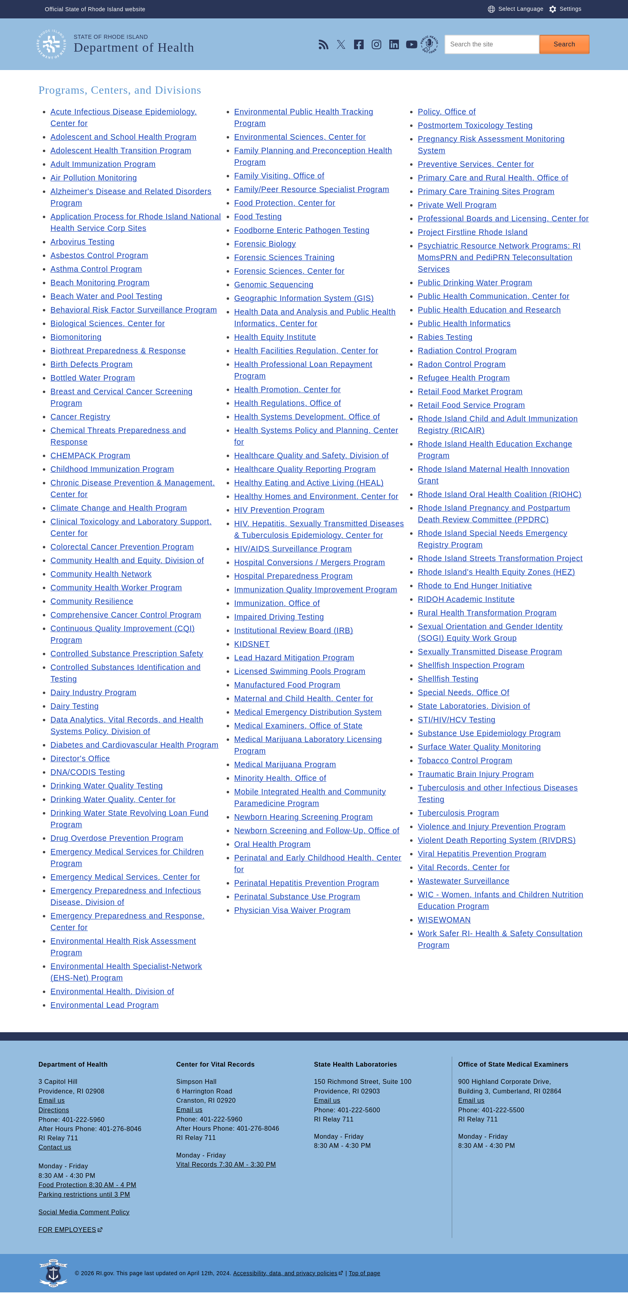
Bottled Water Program (93, 377)
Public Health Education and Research (491, 321)
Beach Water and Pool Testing (108, 296)
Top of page (364, 1282)
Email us (51, 1112)
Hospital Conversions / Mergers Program (312, 574)
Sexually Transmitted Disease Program (492, 663)
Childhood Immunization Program (114, 469)
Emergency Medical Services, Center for (127, 888)
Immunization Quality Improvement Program (318, 601)
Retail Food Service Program (473, 416)
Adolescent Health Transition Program (122, 150)
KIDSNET (252, 655)
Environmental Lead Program (106, 1016)
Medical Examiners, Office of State (300, 737)
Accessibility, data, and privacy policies (285, 1282)
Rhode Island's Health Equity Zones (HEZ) (499, 583)
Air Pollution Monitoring (94, 177)
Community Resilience (93, 601)
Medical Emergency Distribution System (310, 723)
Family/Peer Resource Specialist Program (314, 189)
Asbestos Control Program (100, 255)
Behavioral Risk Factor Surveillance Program (136, 309)
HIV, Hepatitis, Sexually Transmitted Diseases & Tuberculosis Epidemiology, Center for (309, 535)
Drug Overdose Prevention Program (118, 849)
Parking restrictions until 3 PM (84, 1205)
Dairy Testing (75, 706)
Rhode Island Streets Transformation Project (503, 570)
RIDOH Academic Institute (467, 610)
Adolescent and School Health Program (125, 136)
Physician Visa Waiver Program (294, 921)
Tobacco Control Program (466, 772)
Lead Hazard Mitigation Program (296, 669)
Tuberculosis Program (459, 824)
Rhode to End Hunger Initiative (476, 597)
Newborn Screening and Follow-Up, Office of (319, 842)
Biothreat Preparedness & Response (120, 350)
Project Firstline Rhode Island (474, 243)
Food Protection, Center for (286, 203)
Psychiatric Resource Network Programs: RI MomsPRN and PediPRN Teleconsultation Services (502, 269)
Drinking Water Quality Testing (108, 797)
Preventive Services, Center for (477, 164)
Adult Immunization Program (104, 164)
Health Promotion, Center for (289, 389)
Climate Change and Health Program (120, 508)
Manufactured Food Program (289, 696)
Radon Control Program (463, 375)
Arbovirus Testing (83, 241)
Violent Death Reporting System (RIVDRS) (499, 851)
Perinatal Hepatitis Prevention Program (308, 894)
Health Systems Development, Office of (309, 416)
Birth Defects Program (92, 364)
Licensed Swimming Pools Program (301, 682)
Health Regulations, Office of (289, 403)
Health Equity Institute (276, 337)
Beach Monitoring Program (101, 282)
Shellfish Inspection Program (472, 676)
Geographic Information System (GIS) (306, 298)
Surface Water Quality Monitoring (481, 758)
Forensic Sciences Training (286, 257)
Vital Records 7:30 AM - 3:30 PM (226, 1175)
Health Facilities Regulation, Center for (308, 350)
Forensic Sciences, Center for (291, 271)
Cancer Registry (81, 416)
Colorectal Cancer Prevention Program (124, 546)
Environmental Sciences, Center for (302, 136)
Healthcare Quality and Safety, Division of (313, 455)
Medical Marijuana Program (286, 776)
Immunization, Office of (278, 614)
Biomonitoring (76, 337)
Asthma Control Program (97, 269)
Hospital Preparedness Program (295, 587)
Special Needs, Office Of (465, 704)
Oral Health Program (273, 855)
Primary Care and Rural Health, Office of (495, 177)
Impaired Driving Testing (280, 628)
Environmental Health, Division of (114, 1003)
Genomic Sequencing (275, 284)
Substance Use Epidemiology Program (491, 744)
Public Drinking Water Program (476, 294)
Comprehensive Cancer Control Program (128, 614)
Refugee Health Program (465, 389)
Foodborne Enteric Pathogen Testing (304, 230)
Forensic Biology (266, 243)
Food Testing (259, 216)
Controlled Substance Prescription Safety (129, 653)
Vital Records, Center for (465, 879)
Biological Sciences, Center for (109, 323)
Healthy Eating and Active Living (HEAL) (311, 482)
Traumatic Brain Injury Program (477, 785)
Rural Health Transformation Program (489, 624)
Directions (53, 1121)
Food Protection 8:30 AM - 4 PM (87, 1195)
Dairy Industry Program (94, 692)
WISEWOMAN (445, 931)
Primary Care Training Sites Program (488, 191)
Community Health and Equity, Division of (129, 560)
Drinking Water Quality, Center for (114, 810)
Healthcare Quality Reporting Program (307, 469)
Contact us (54, 1158)
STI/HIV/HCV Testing (458, 731)
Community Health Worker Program (118, 587)
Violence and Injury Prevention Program (494, 838)
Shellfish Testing (449, 690)
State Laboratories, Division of (475, 717)
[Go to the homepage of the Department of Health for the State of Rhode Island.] (56, 44)
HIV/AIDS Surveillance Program (295, 560)
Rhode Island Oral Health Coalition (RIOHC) (502, 506)
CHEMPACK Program (91, 455)
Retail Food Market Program (471, 403)
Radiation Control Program (468, 362)
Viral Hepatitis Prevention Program (484, 865)
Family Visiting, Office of (280, 175)
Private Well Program (458, 205)
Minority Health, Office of (281, 789)
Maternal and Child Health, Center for (305, 710)
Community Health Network (102, 574)
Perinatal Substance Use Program (299, 908)
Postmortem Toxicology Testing (477, 125)
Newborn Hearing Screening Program (305, 828)
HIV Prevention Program (280, 510)
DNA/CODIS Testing (88, 783)
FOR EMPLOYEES (67, 1239)
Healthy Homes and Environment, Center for (318, 496)
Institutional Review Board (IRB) (295, 642)
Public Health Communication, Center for (496, 307)
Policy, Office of (447, 111)
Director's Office (81, 770)
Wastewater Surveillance (465, 892)
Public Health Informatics (465, 335)
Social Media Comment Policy (84, 1222)
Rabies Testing (446, 348)
